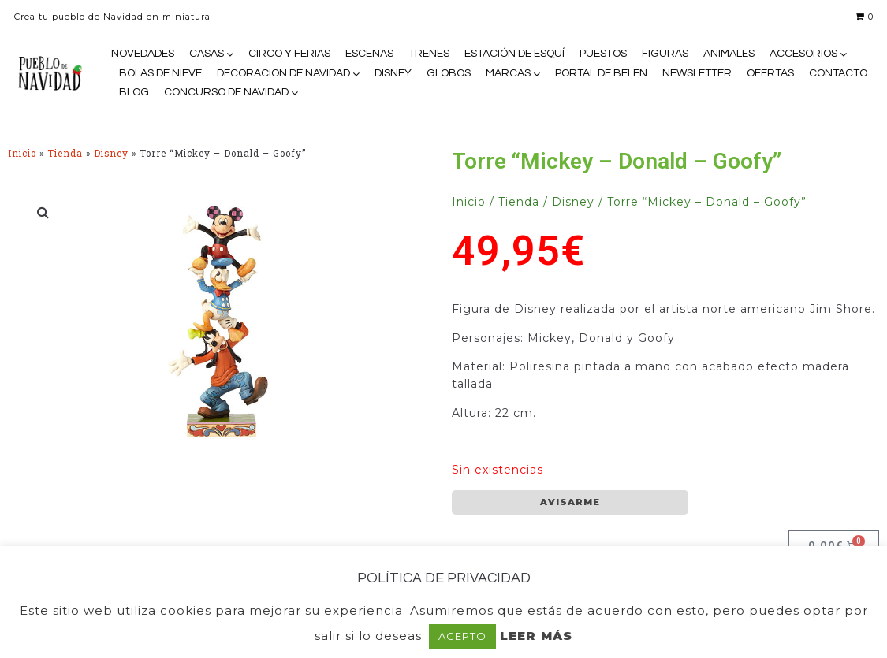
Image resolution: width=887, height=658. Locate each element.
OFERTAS (770, 73)
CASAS (206, 53)
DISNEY (393, 73)
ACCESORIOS (803, 53)
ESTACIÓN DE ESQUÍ (514, 53)
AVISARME (570, 501)
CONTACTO (838, 73)
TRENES (428, 53)
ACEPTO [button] (462, 636)
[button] (43, 212)
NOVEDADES (142, 53)
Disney (111, 153)
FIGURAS (665, 53)
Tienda (65, 153)
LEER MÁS (536, 635)
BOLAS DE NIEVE (160, 73)
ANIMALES (729, 53)
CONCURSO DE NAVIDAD (226, 92)
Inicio (22, 153)
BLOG (134, 92)
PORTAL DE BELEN (601, 73)
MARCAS (508, 73)
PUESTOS (603, 53)
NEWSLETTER (697, 73)
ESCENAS (369, 53)
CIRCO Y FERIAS (289, 53)
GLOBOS (449, 73)
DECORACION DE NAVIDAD (283, 73)
